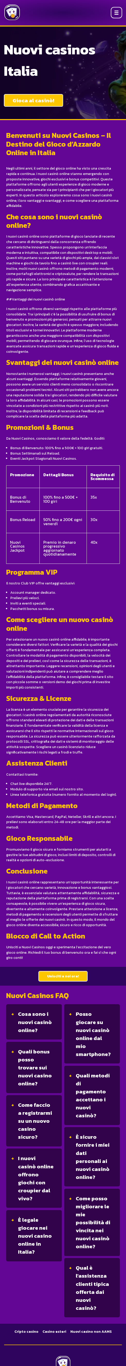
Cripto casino (26, 1331)
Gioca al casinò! (33, 100)
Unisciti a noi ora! (63, 976)
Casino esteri (54, 1331)
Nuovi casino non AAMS (91, 1331)
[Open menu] (116, 12)
